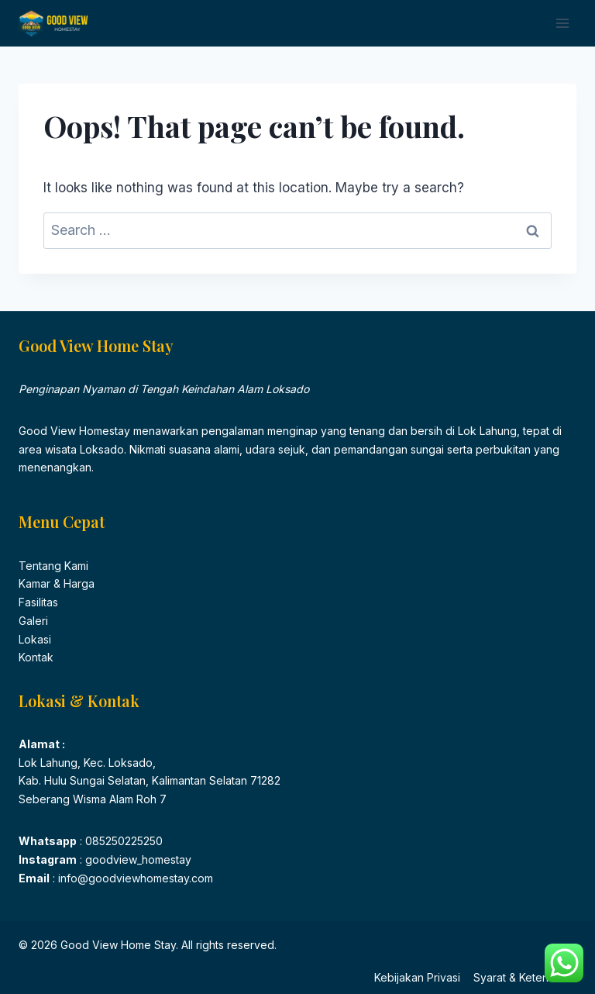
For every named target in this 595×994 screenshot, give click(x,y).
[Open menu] (562, 23)
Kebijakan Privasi (417, 977)
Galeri (33, 620)
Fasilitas (38, 602)
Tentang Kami (53, 565)
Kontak (36, 657)
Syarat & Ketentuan (521, 977)
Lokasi (35, 639)
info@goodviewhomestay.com (134, 878)
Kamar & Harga (57, 583)
